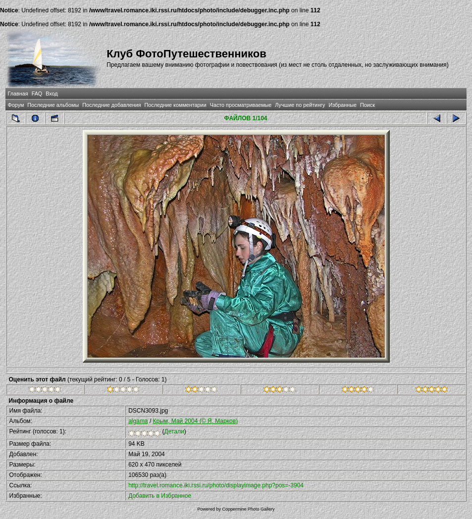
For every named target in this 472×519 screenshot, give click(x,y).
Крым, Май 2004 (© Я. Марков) (195, 421)
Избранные (342, 105)
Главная (18, 93)
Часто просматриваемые (241, 105)
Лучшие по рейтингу (300, 105)
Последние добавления (111, 105)
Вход (51, 93)
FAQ (37, 93)
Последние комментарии (176, 105)
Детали (174, 431)
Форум (16, 105)
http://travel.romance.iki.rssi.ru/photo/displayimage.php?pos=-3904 (216, 485)
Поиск (367, 105)
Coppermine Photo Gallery (248, 509)
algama (138, 421)
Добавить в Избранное (159, 495)
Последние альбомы (53, 105)
